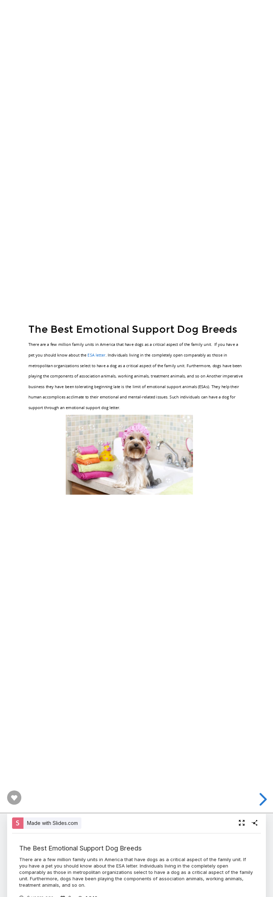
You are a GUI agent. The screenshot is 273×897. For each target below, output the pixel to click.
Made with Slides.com (52, 823)
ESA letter (96, 354)
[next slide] (262, 799)
